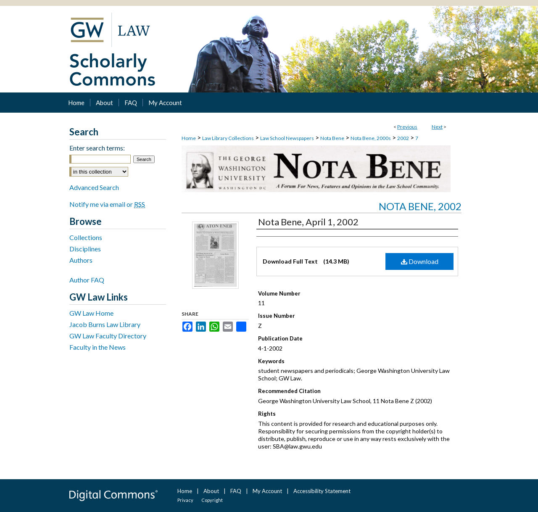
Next (437, 127)
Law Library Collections (228, 138)
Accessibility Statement (322, 491)
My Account (267, 491)
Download (419, 261)
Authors (80, 260)
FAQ (235, 491)
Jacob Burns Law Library (104, 324)
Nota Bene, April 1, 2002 (308, 221)
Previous (407, 127)
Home (189, 138)
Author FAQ (86, 280)
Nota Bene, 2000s (371, 138)
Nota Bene (332, 138)
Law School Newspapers (287, 138)
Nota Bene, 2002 (420, 206)
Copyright (212, 500)
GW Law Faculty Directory (107, 336)
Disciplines (85, 249)
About (211, 491)
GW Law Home (91, 313)
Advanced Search (94, 187)
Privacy (185, 500)
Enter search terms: (97, 148)
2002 (403, 138)
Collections (85, 237)
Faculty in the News (97, 347)
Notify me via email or (107, 204)
